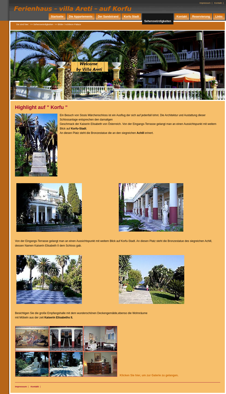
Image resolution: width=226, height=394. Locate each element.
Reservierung (201, 16)
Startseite (57, 16)
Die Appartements (80, 16)
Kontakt (218, 3)
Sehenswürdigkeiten (157, 21)
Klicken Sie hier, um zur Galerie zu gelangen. (149, 375)
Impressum (204, 3)
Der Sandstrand (108, 16)
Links (219, 16)
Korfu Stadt (131, 16)
